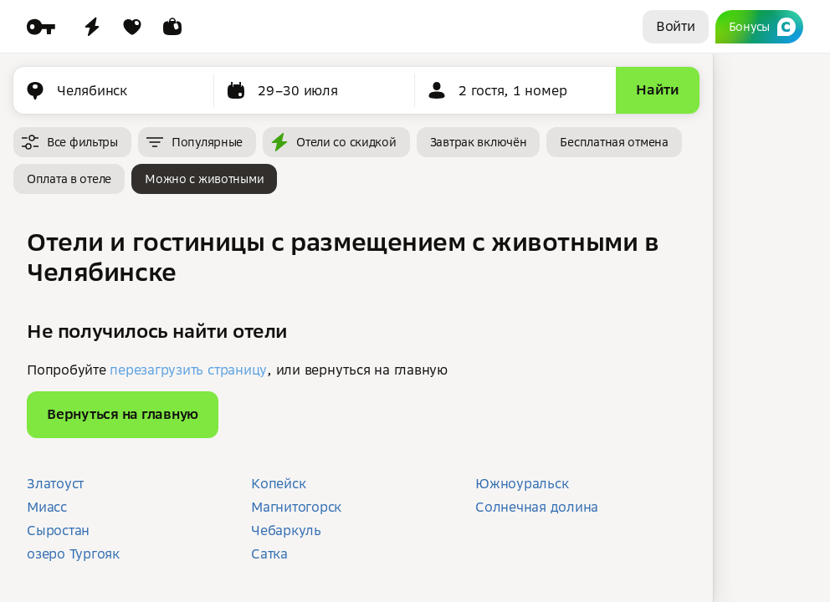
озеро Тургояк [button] (73, 553)
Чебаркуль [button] (286, 530)
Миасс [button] (47, 506)
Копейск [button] (278, 483)
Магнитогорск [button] (296, 506)
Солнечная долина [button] (536, 506)
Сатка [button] (269, 553)
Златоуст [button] (55, 483)
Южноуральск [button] (521, 483)
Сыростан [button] (58, 530)
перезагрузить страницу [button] (188, 369)
